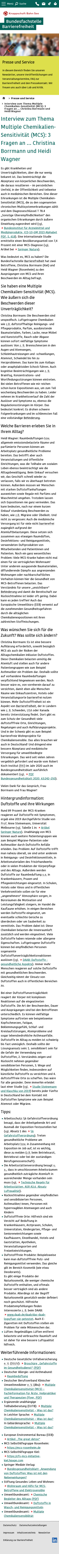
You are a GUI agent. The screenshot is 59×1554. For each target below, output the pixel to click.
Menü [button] (10, 3)
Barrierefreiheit (34, 261)
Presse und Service (22, 98)
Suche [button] (22, 3)
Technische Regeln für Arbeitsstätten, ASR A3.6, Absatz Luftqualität (27, 1186)
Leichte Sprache (55, 4)
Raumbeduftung (17, 1376)
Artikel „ (23, 1439)
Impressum (8, 1532)
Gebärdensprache (49, 4)
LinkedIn (55, 1540)
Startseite (4, 98)
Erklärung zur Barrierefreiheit (18, 1540)
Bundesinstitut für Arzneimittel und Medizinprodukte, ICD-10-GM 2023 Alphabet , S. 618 (29, 232)
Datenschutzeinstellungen (33, 1525)
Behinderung (32, 417)
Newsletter (44, 1532)
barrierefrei (46, 523)
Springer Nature (28, 249)
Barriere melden (43, 4)
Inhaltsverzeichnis (26, 1532)
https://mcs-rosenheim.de (24, 1447)
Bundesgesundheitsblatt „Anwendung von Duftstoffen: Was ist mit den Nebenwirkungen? (30, 1473)
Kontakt (37, 4)
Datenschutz (10, 1525)
